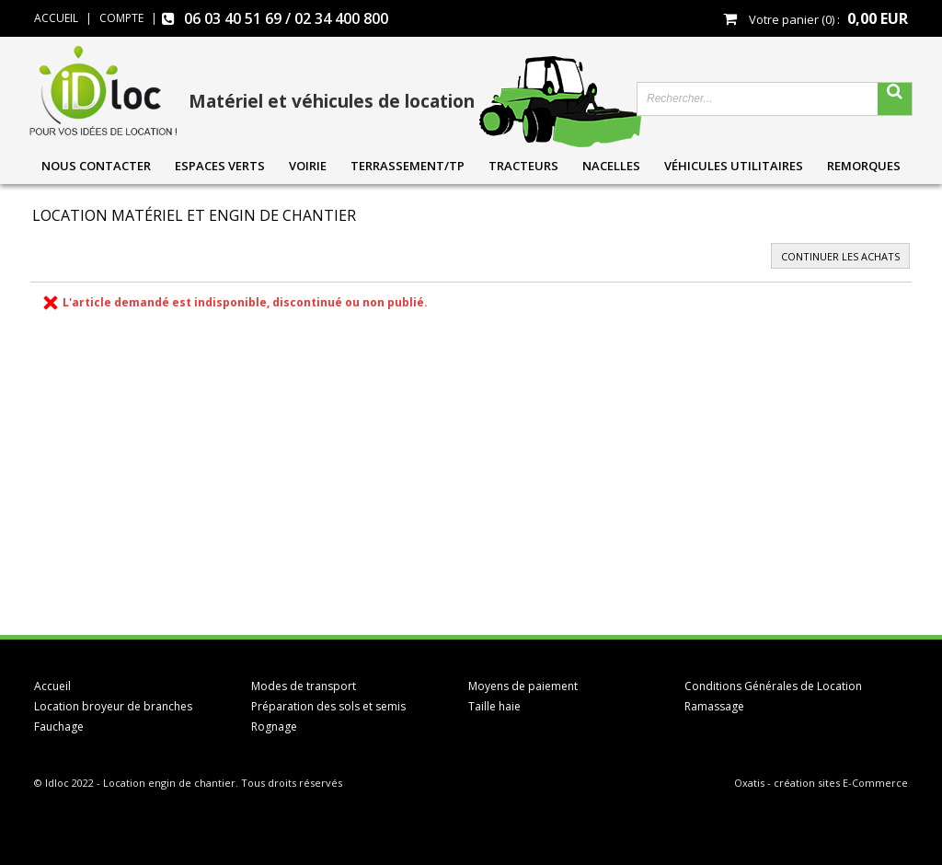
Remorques (864, 165)
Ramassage (714, 706)
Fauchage (59, 726)
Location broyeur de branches (113, 706)
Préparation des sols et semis (328, 706)
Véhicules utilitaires (733, 165)
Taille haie (494, 706)
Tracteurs (523, 165)
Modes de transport (303, 686)
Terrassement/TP (407, 165)
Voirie (308, 165)
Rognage (274, 726)
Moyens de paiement (523, 686)
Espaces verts (220, 165)
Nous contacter (96, 165)
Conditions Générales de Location (773, 686)
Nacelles (611, 165)
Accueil (52, 686)
